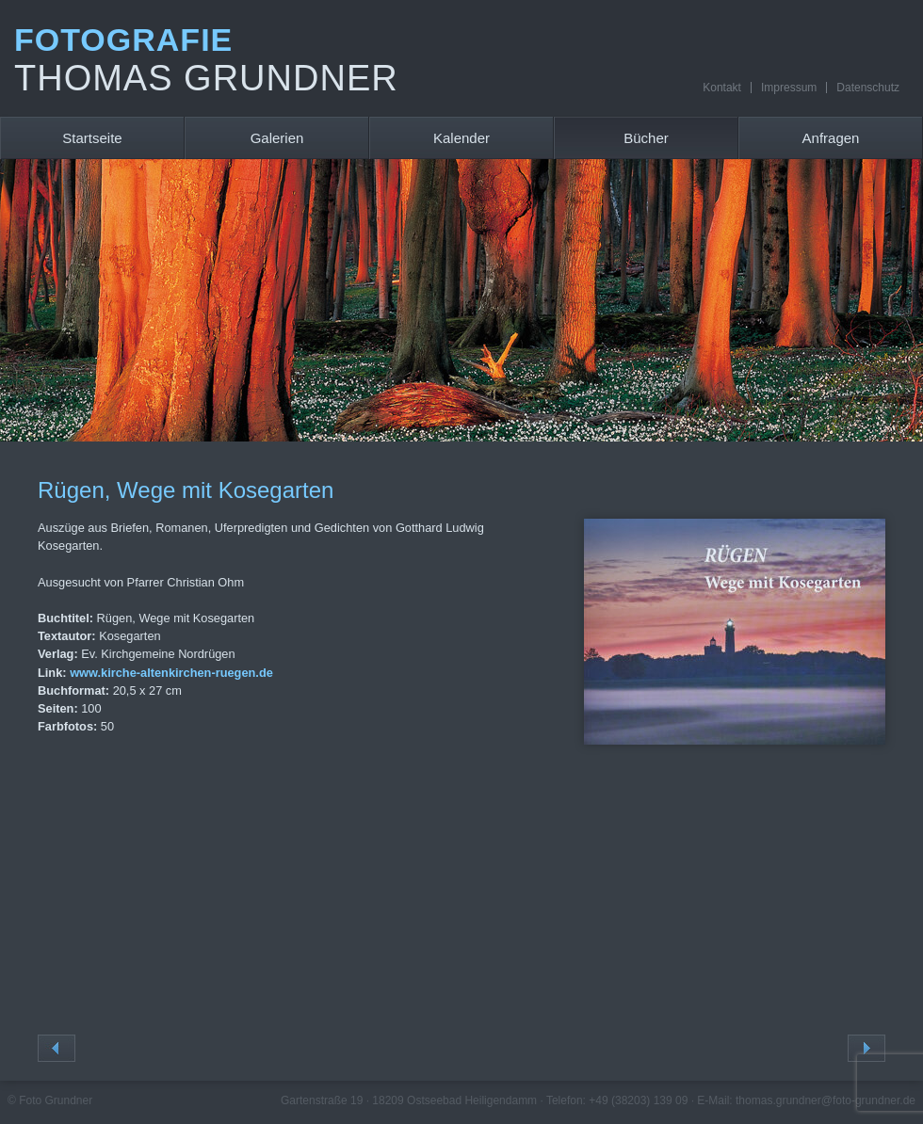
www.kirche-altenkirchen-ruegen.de (171, 673)
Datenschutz (867, 87)
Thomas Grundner (206, 78)
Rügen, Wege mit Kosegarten (185, 490)
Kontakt (722, 87)
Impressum (789, 87)
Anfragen (831, 138)
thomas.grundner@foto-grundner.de (825, 1100)
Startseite (91, 138)
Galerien (277, 138)
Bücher (646, 138)
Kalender (461, 138)
